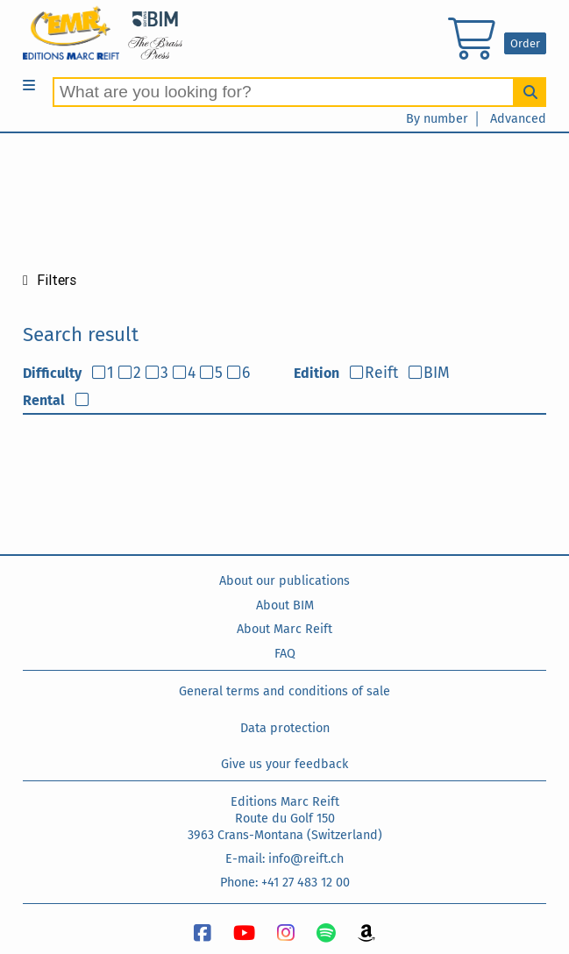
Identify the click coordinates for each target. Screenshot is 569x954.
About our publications (284, 580)
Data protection (285, 728)
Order (525, 43)
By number (437, 118)
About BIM (285, 605)
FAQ (284, 653)
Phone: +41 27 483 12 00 (285, 882)
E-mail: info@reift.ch (284, 858)
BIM (436, 373)
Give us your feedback (284, 764)
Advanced (518, 118)
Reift (381, 373)
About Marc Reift (284, 629)
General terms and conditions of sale (284, 691)
